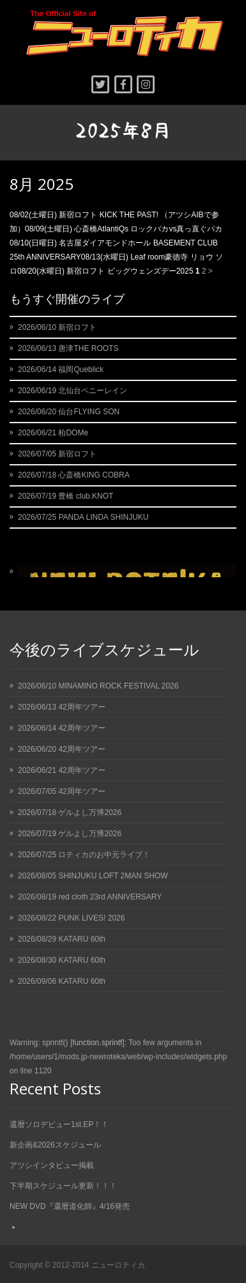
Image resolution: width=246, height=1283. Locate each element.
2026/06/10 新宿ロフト (57, 327)
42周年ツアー (81, 707)
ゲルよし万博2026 (89, 812)
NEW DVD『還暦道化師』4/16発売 (70, 1206)
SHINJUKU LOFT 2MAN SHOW (112, 875)
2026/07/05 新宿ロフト (57, 453)
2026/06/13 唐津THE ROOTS (68, 348)
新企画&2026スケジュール (55, 1144)
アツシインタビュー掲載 (52, 1165)
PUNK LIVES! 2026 (91, 918)
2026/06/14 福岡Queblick (61, 369)
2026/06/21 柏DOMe (53, 432)
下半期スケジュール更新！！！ (63, 1185)
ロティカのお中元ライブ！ (104, 854)
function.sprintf (97, 1042)
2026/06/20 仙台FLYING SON (68, 411)
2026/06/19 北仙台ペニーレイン (72, 390)
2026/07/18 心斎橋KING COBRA (74, 474)
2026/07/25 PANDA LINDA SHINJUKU (83, 517)
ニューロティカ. (119, 1265)
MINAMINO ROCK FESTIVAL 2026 (118, 685)
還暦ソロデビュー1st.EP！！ (59, 1124)
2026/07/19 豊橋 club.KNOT (65, 496)
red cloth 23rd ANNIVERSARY (110, 896)
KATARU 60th (81, 939)
